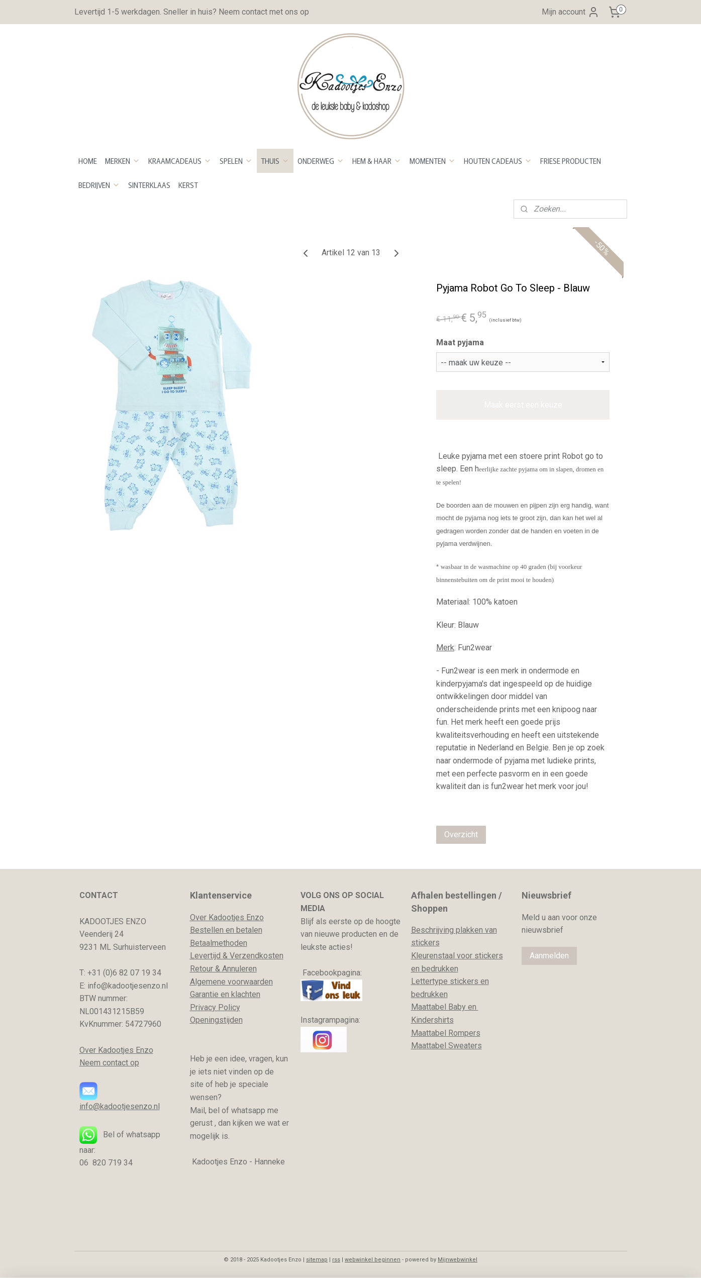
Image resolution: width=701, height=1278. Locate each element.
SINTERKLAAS (149, 185)
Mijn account (570, 12)
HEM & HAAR (377, 161)
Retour (201, 968)
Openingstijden (216, 1020)
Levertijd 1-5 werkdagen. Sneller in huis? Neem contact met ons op (191, 12)
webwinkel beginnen (372, 1259)
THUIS (275, 161)
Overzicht (461, 834)
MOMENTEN (433, 161)
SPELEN (236, 161)
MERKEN (122, 161)
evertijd (207, 955)
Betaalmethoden (218, 943)
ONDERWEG (320, 161)
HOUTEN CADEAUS (498, 161)
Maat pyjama (460, 342)
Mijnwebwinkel (457, 1259)
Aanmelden (549, 955)
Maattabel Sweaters (446, 1045)
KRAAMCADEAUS (180, 161)
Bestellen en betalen (226, 930)
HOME (87, 161)
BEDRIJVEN (99, 185)
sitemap (317, 1259)
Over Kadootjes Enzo (116, 1050)
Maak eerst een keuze (522, 405)
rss (336, 1259)
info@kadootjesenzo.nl (119, 1106)
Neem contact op (109, 1062)
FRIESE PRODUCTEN (570, 161)
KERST (188, 185)
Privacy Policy (215, 1007)
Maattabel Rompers (445, 1033)
